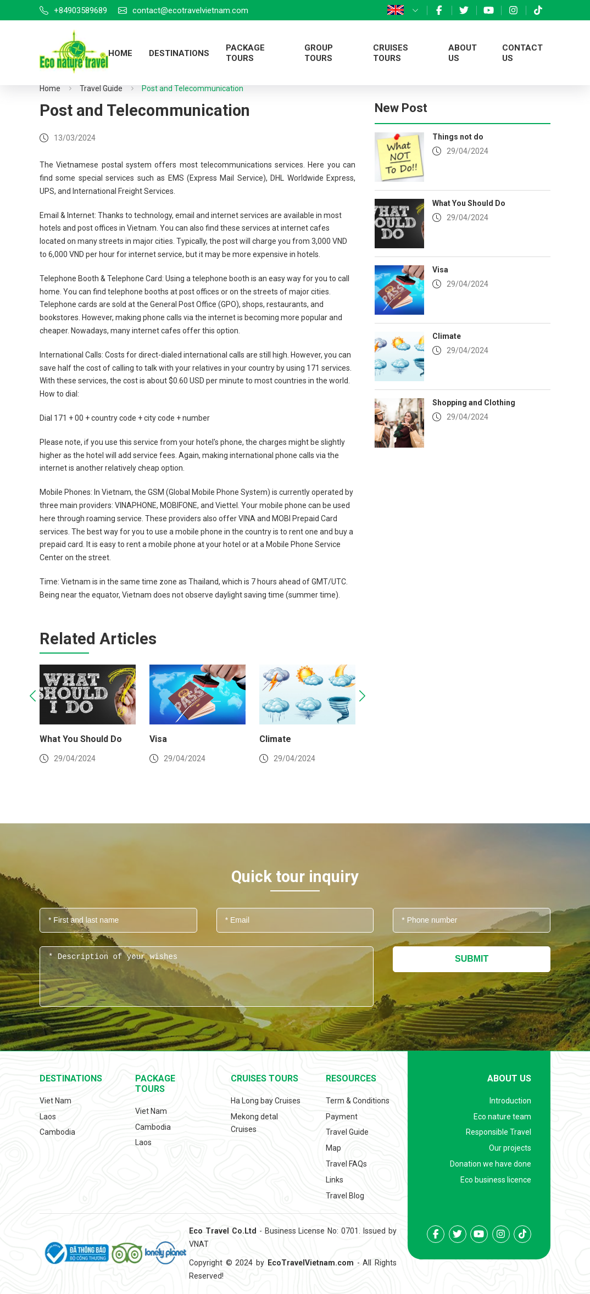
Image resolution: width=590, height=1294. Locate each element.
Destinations (179, 53)
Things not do (457, 136)
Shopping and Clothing (473, 402)
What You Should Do (86, 739)
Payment (342, 1116)
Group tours (318, 53)
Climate (281, 739)
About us (509, 1078)
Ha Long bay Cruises (265, 1100)
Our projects (510, 1148)
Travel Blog (345, 1195)
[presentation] (33, 697)
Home (120, 53)
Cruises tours (390, 53)
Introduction (510, 1100)
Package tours (245, 53)
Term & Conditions (357, 1100)
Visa (163, 739)
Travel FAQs (346, 1163)
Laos (48, 1116)
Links (334, 1179)
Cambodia (57, 1132)
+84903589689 (80, 10)
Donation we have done (490, 1163)
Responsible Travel (498, 1132)
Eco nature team (502, 1116)
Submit (471, 958)
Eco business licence (495, 1179)
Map (333, 1148)
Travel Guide (101, 88)
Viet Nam (55, 1100)
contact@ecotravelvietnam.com (190, 10)
